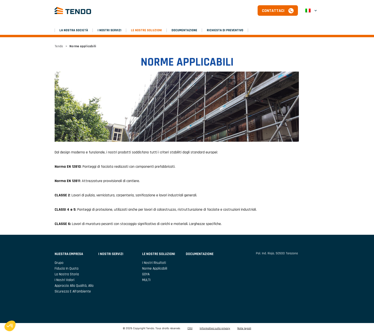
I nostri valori (64, 280)
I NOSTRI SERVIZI (109, 30)
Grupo (59, 263)
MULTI (146, 280)
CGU (189, 328)
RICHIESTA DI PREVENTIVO (225, 30)
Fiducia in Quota (66, 268)
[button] (311, 10)
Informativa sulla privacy (215, 328)
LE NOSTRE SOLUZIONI (146, 30)
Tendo (59, 46)
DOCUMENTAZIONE (184, 30)
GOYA (146, 274)
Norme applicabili (154, 268)
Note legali (244, 328)
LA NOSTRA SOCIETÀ (73, 30)
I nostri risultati (154, 263)
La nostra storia (67, 274)
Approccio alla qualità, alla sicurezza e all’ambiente (74, 288)
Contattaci (273, 10)
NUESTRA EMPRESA (69, 254)
